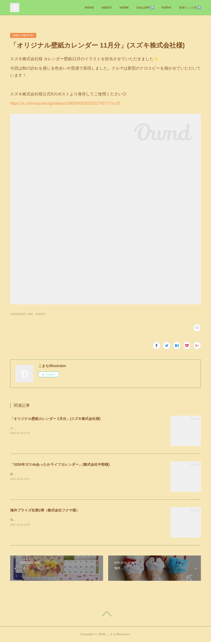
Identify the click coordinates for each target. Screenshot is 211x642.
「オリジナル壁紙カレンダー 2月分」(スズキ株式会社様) (55, 419)
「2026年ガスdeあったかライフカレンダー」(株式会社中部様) (60, 464)
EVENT (166, 8)
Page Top (105, 614)
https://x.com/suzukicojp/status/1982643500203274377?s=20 (65, 103)
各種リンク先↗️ (190, 8)
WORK (124, 8)
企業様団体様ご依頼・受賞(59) (27, 314)
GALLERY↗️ (145, 8)
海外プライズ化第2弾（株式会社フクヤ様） (45, 510)
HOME (89, 8)
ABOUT (107, 8)
